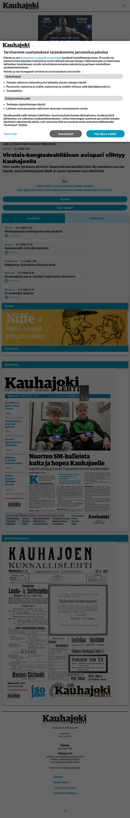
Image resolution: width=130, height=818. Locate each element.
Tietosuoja (10, 133)
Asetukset (65, 134)
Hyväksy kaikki (105, 134)
